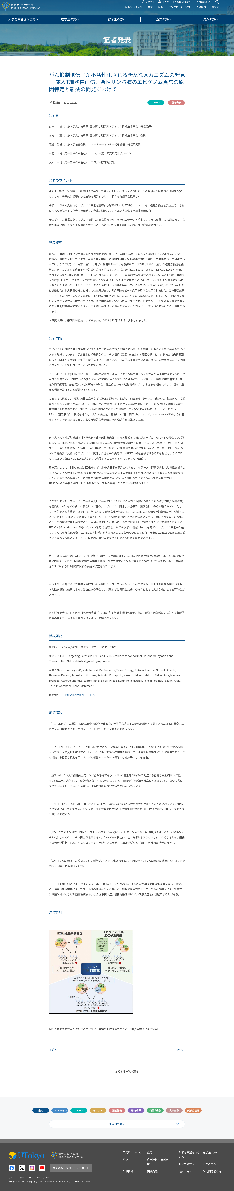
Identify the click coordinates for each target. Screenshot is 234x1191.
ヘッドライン (60, 1110)
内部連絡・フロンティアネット (71, 1168)
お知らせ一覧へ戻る (126, 1071)
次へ (180, 1049)
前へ (54, 1049)
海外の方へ (210, 19)
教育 (155, 10)
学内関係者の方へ (213, 1171)
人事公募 (174, 1110)
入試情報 (206, 10)
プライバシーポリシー (38, 1177)
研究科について (138, 10)
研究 (166, 10)
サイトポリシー (16, 1177)
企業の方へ (163, 19)
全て (40, 1110)
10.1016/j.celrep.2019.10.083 (78, 695)
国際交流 (222, 10)
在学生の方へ (70, 19)
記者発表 (117, 1110)
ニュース (79, 1110)
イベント (98, 1110)
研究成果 (136, 1110)
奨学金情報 (193, 1110)
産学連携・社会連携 (185, 10)
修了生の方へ (117, 19)
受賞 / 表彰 (155, 1110)
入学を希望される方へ (23, 19)
